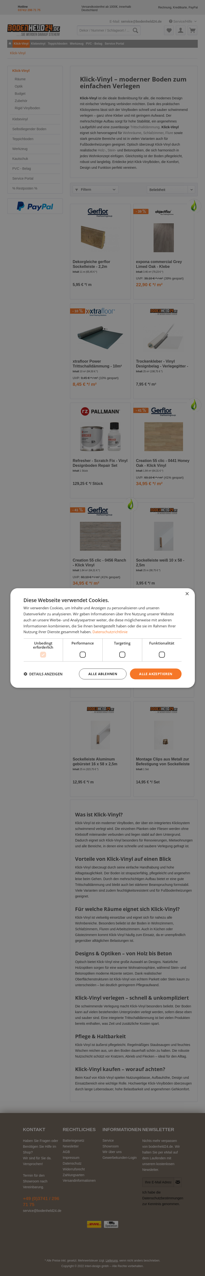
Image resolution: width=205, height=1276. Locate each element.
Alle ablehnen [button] (102, 674)
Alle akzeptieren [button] (155, 674)
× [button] (187, 594)
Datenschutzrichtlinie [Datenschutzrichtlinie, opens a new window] (109, 631)
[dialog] (102, 638)
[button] (43, 674)
